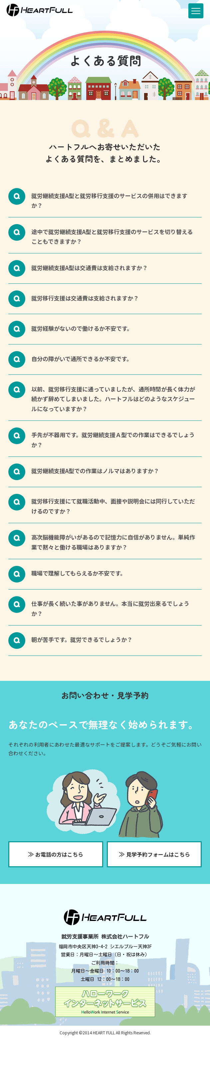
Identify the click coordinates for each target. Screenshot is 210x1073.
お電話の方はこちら (55, 854)
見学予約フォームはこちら (154, 854)
